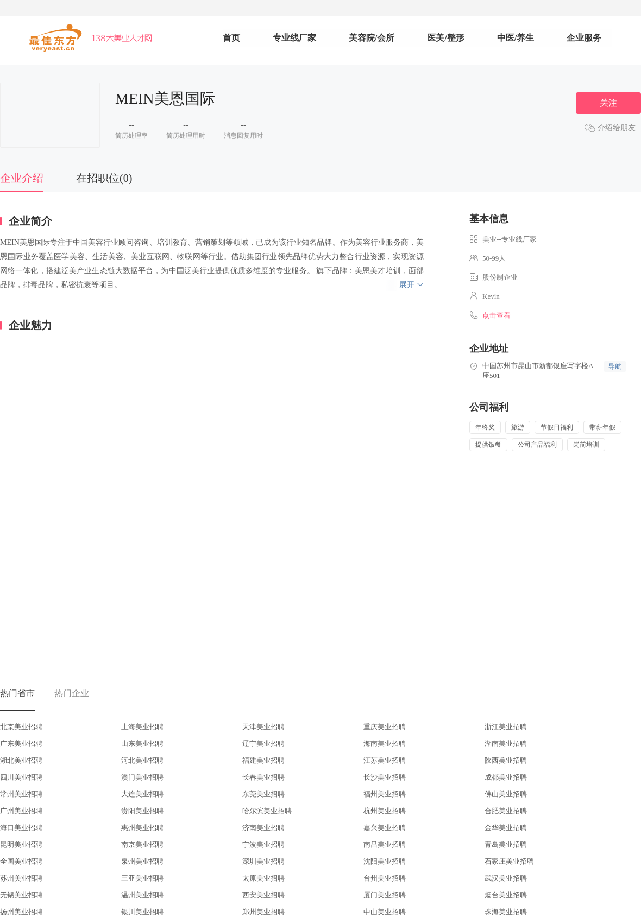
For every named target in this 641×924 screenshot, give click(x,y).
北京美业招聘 (21, 727)
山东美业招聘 (142, 743)
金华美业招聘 (506, 828)
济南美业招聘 (263, 828)
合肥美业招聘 (506, 811)
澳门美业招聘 (142, 777)
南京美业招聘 (142, 844)
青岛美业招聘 (506, 844)
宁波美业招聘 (263, 844)
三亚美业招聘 (142, 878)
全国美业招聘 (21, 861)
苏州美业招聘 (21, 878)
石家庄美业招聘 (509, 861)
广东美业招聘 (21, 743)
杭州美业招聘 (384, 811)
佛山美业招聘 (506, 794)
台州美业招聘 (384, 878)
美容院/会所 (371, 37)
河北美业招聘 (142, 760)
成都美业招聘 (506, 777)
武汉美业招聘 (506, 878)
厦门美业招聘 (384, 895)
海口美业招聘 (21, 828)
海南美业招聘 (384, 743)
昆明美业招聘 (21, 844)
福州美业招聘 (384, 794)
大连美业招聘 (142, 794)
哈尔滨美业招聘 (267, 811)
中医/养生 (515, 37)
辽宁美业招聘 (263, 743)
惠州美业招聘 (142, 828)
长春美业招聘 (263, 777)
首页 (231, 37)
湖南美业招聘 (506, 743)
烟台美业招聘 (506, 895)
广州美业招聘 (21, 811)
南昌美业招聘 (384, 844)
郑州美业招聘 (263, 912)
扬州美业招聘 (21, 912)
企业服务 (584, 37)
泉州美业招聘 (142, 861)
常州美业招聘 (21, 794)
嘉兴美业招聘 (384, 828)
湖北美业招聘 (21, 760)
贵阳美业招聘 (142, 811)
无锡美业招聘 (21, 895)
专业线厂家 (294, 37)
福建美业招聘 (263, 760)
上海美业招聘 (142, 727)
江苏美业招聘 (384, 760)
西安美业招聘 (263, 895)
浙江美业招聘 (506, 727)
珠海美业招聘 (506, 912)
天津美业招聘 (263, 727)
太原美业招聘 (263, 878)
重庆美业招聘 (384, 727)
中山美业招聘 (384, 912)
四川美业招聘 (21, 777)
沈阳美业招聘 (384, 861)
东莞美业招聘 (263, 794)
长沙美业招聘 (384, 777)
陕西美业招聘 (506, 760)
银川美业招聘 (142, 912)
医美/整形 (445, 37)
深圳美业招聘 (263, 861)
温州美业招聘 (142, 895)
